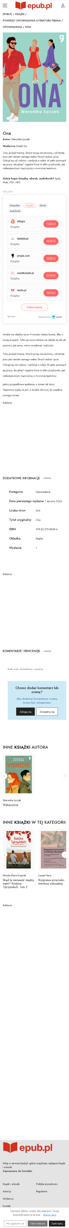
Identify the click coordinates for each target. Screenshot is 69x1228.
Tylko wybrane (37, 1223)
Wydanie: (15, 548)
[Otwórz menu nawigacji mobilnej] (5, 5)
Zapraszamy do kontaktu (17, 1171)
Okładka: (15, 538)
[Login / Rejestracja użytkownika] (63, 5)
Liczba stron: (17, 510)
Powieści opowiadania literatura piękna (32, 20)
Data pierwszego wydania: (26, 501)
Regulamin (41, 1191)
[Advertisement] (34, 439)
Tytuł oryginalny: (20, 520)
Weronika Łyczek (20, 139)
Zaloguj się (25, 712)
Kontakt (6, 1206)
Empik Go (21, 146)
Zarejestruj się (47, 712)
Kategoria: (16, 492)
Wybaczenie (10, 805)
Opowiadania (12, 27)
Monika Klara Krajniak (14, 875)
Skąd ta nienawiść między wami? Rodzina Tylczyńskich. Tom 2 (18, 883)
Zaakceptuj (57, 1223)
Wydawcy (8, 1199)
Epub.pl (7, 14)
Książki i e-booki (11, 1184)
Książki (19, 14)
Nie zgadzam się (15, 1223)
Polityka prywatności (47, 1184)
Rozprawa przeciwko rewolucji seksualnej (51, 882)
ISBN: (12, 529)
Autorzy (7, 1191)
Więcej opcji (49, 1215)
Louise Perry (44, 875)
